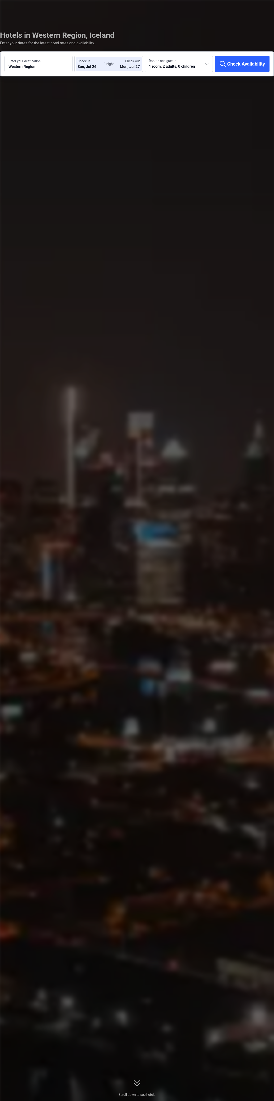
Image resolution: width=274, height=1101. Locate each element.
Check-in (83, 61)
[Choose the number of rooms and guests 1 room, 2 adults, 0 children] (179, 64)
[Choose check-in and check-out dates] (92, 64)
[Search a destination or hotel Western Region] (38, 64)
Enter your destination (25, 61)
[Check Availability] (242, 64)
